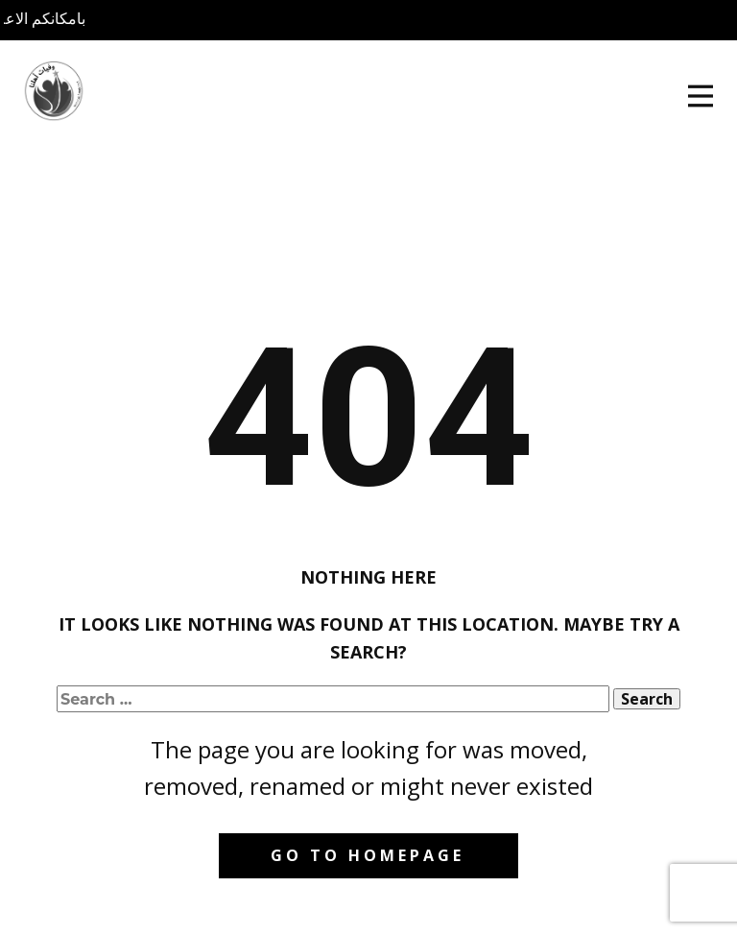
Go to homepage (367, 855)
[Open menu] (700, 96)
